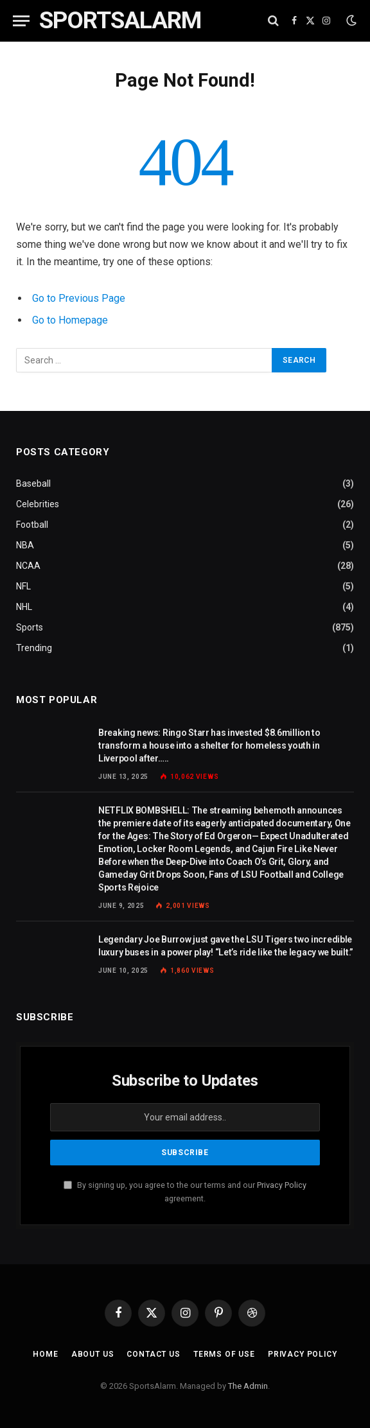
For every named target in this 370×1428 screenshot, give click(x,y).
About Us (92, 1354)
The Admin (248, 1386)
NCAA (28, 566)
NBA (25, 545)
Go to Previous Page (78, 298)
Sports (29, 627)
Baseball (33, 483)
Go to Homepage (70, 320)
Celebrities (37, 504)
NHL (24, 607)
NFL (23, 586)
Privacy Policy (281, 1185)
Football (32, 524)
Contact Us (153, 1354)
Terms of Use (224, 1354)
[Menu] (21, 20)
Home (45, 1354)
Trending (34, 648)
